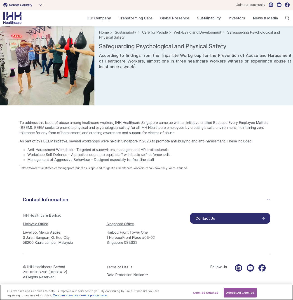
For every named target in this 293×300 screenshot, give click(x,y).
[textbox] (18, 5)
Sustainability (125, 32)
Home (104, 32)
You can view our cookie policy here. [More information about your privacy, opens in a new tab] (80, 297)
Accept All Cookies (240, 294)
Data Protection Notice (125, 274)
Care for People (155, 32)
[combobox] (23, 5)
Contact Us (205, 218)
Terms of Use (117, 267)
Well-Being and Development (197, 32)
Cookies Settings (205, 294)
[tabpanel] (47, 65)
